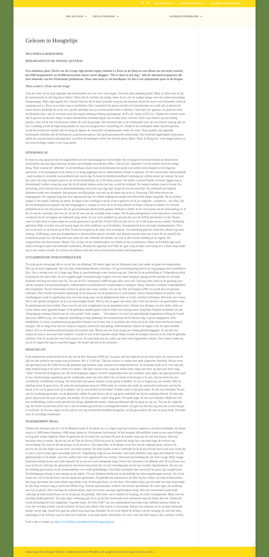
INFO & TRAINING (191, 3)
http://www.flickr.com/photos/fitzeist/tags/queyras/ (85, 521)
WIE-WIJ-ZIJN (163, 3)
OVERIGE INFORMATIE (224, 3)
